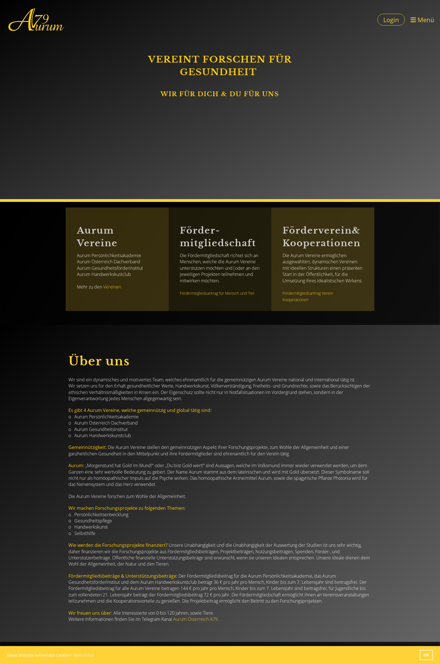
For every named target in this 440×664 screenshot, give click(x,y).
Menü (422, 19)
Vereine (111, 287)
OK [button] (426, 655)
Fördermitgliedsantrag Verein (308, 293)
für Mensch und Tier (237, 293)
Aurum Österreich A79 (195, 619)
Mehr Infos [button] (83, 655)
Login (391, 19)
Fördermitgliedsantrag (199, 293)
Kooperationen (295, 299)
